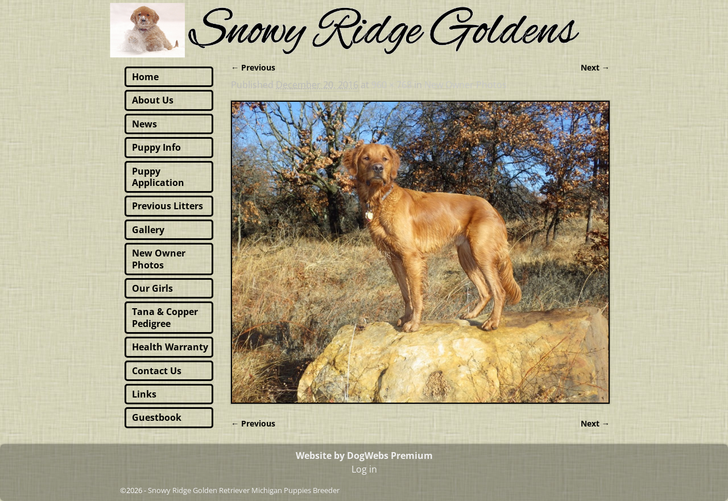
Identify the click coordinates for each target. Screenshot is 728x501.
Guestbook (156, 417)
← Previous (253, 67)
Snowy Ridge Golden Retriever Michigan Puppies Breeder (244, 490)
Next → (595, 67)
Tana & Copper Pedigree (165, 317)
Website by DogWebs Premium (364, 455)
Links (144, 394)
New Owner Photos (465, 84)
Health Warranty (170, 347)
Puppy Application (158, 177)
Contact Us (156, 371)
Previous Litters (167, 206)
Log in (364, 469)
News (144, 124)
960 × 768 (391, 84)
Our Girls (152, 288)
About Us (152, 100)
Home (145, 77)
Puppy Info (156, 147)
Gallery (148, 229)
